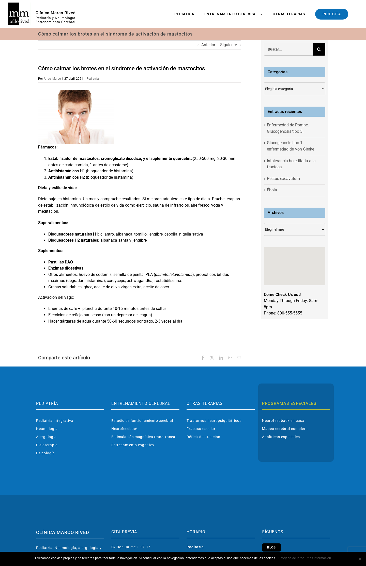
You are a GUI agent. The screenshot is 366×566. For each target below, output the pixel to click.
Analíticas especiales (281, 437)
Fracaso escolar (201, 429)
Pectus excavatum (283, 178)
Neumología (47, 429)
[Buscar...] (288, 49)
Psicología (45, 453)
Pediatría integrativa (54, 421)
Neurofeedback (124, 429)
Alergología (46, 437)
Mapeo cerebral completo (285, 429)
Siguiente (228, 44)
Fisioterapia (47, 445)
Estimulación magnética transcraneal (143, 437)
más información (319, 558)
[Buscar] (319, 49)
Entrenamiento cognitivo (132, 445)
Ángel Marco (52, 78)
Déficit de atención (203, 437)
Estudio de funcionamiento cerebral (142, 421)
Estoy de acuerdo (291, 558)
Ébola (272, 190)
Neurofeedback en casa (283, 421)
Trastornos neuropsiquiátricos (214, 421)
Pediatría (92, 78)
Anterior (208, 44)
